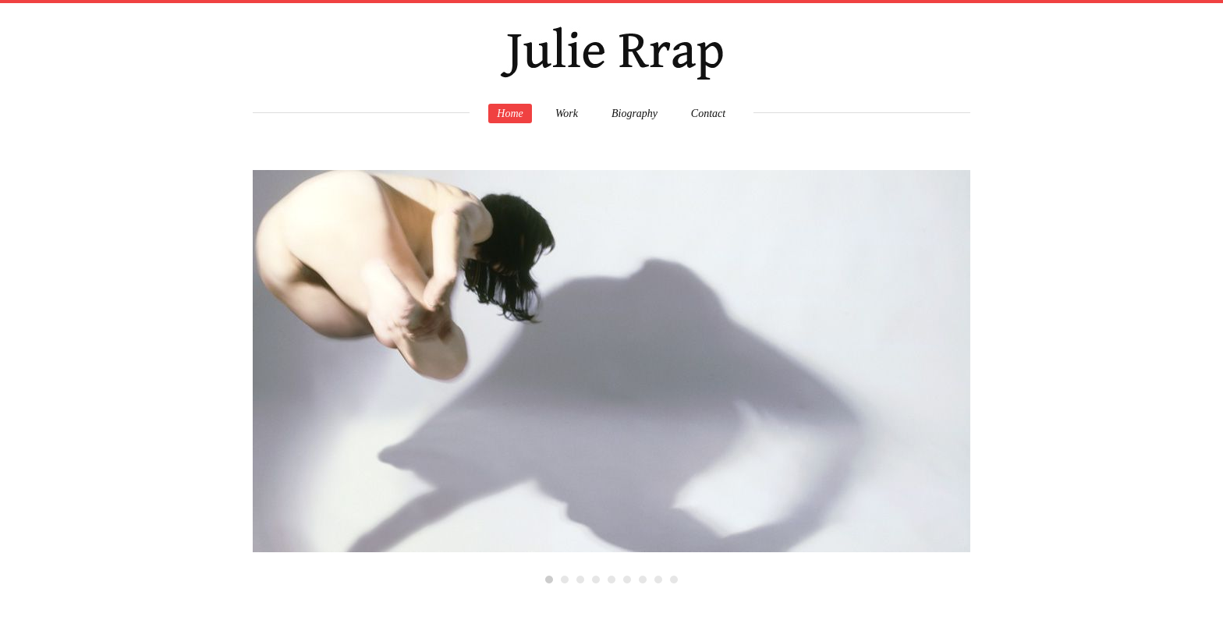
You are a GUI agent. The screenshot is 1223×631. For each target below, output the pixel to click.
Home (510, 113)
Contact (708, 113)
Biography (635, 113)
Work (566, 113)
